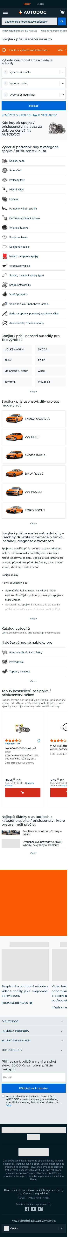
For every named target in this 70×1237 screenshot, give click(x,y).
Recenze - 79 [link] (12, 743)
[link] (62, 12)
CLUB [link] (40, 3)
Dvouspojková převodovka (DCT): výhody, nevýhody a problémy (43, 846)
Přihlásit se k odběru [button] (33, 1091)
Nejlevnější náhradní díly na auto (19, 30)
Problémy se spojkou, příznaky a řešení (42, 834)
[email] (34, 1080)
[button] (62, 21)
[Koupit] (22, 792)
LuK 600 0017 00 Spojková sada (22, 754)
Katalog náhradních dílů (54, 30)
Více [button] (8, 1108)
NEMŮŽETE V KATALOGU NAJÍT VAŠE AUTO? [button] (29, 115)
